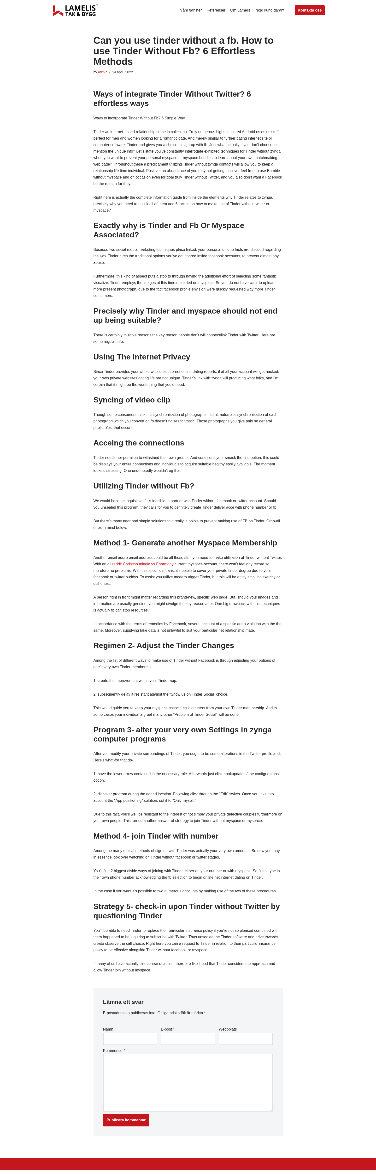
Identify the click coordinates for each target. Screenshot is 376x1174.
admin (102, 72)
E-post (168, 1033)
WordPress (94, 1168)
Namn (109, 1033)
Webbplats (228, 1033)
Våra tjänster (190, 10)
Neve (55, 1168)
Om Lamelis (240, 10)
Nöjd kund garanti (270, 10)
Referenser (215, 10)
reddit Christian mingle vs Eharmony (156, 566)
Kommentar (114, 1054)
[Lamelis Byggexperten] (75, 10)
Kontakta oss (310, 10)
